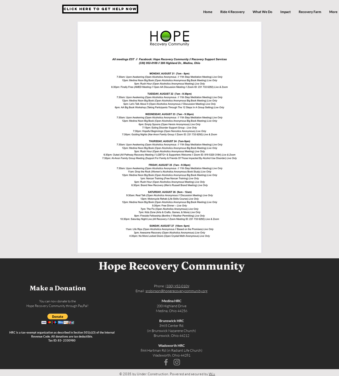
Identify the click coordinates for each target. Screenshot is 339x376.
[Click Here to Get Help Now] (100, 9)
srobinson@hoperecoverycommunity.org (176, 291)
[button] (57, 319)
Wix (212, 374)
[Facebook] (166, 362)
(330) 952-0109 (177, 286)
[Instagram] (176, 362)
